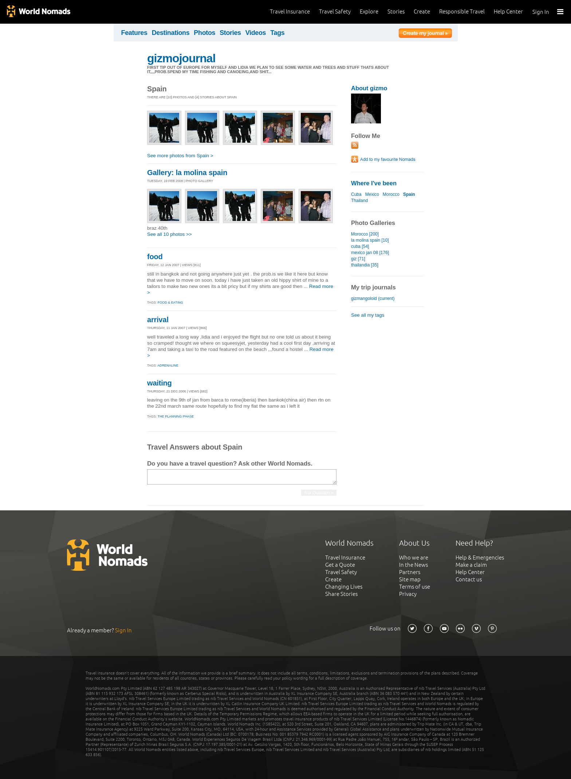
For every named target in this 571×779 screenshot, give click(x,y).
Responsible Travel (462, 11)
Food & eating (170, 302)
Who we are (413, 557)
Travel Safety (335, 11)
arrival (158, 320)
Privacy (408, 594)
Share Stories (341, 594)
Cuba (356, 194)
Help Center (508, 11)
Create (422, 11)
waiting (159, 383)
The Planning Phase (176, 416)
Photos (204, 32)
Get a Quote (340, 565)
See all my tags (367, 315)
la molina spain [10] (370, 240)
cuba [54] (360, 246)
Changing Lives (343, 587)
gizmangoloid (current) (373, 298)
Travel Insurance (290, 11)
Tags (277, 32)
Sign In (540, 12)
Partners (409, 572)
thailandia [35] (364, 265)
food (155, 257)
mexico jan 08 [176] (370, 252)
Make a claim (471, 565)
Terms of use (414, 587)
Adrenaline (167, 365)
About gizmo (369, 88)
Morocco (391, 194)
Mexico (372, 194)
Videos (255, 32)
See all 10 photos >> (169, 234)
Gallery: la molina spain (187, 173)
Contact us (469, 579)
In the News (413, 565)
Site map (410, 579)
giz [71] (358, 258)
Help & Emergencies (480, 557)
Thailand (359, 200)
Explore (369, 11)
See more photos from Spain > (180, 155)
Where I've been (374, 183)
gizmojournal (181, 58)
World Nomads (38, 12)
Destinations (171, 32)
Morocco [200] (365, 234)
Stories (396, 11)
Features (134, 32)
